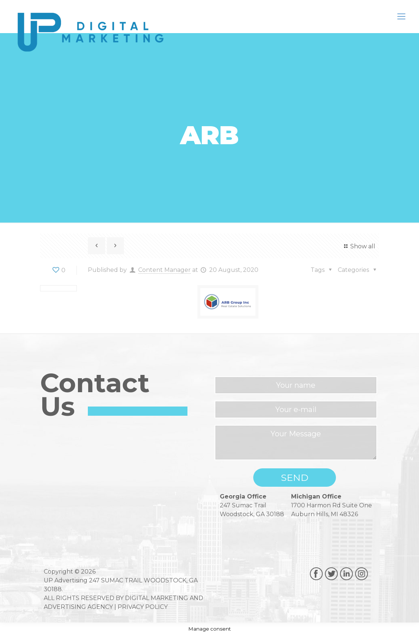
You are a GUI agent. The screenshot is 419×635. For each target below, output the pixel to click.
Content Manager (164, 269)
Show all (358, 246)
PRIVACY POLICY (143, 606)
